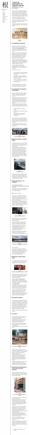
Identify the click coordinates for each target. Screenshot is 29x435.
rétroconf (23, 401)
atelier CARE (21, 278)
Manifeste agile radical (20, 48)
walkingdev (16, 8)
